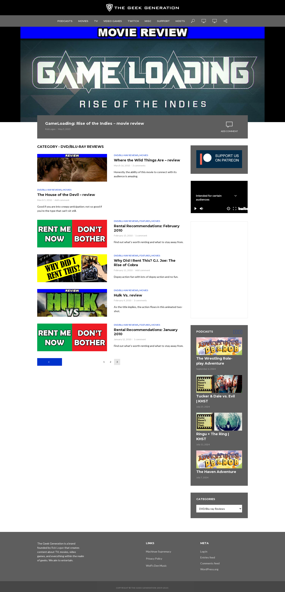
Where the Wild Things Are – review (147, 172)
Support (163, 21)
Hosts (180, 21)
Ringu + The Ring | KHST (213, 438)
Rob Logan (50, 137)
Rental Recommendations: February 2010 (146, 249)
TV (96, 21)
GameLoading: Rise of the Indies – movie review (92, 128)
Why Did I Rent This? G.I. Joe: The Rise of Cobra (144, 284)
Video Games (112, 21)
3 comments (139, 181)
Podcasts (64, 21)
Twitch (133, 21)
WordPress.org (209, 566)
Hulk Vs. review (132, 315)
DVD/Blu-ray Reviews (126, 164)
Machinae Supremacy (158, 549)
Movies (83, 21)
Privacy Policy (154, 556)
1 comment (141, 258)
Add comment (229, 135)
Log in (203, 549)
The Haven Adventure (212, 470)
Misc (148, 21)
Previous (51, 381)
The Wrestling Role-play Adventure (214, 368)
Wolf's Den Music (156, 563)
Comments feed (210, 560)
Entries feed (207, 555)
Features (144, 240)
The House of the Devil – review (67, 211)
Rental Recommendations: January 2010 (146, 353)
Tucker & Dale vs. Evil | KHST (212, 404)
